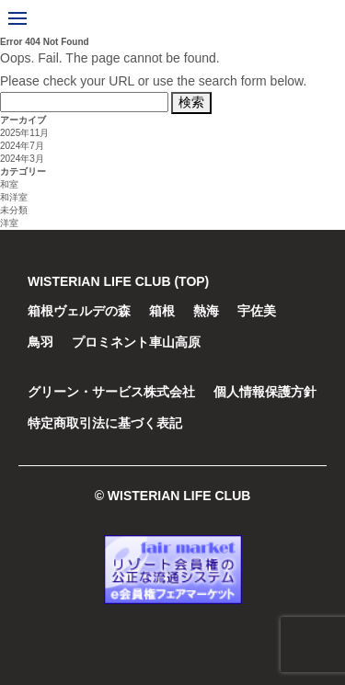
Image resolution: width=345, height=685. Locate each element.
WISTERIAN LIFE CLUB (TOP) (118, 281)
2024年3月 (22, 159)
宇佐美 (256, 310)
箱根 (162, 310)
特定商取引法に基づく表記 (105, 423)
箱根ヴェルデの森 (79, 310)
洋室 (9, 223)
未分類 (14, 210)
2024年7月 (22, 146)
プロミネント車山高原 (136, 342)
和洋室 (14, 197)
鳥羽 (40, 342)
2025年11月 (24, 133)
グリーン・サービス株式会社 (111, 391)
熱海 (206, 310)
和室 (9, 184)
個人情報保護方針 (264, 391)
